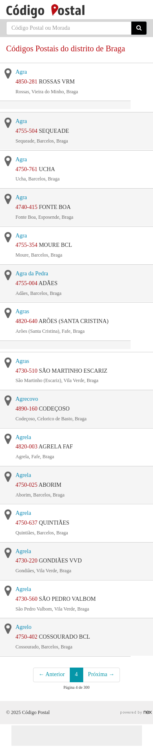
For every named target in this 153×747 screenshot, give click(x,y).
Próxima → (101, 674)
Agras (22, 311)
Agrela (23, 437)
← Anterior (51, 674)
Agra (21, 72)
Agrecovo (27, 399)
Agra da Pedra (32, 273)
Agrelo (23, 627)
